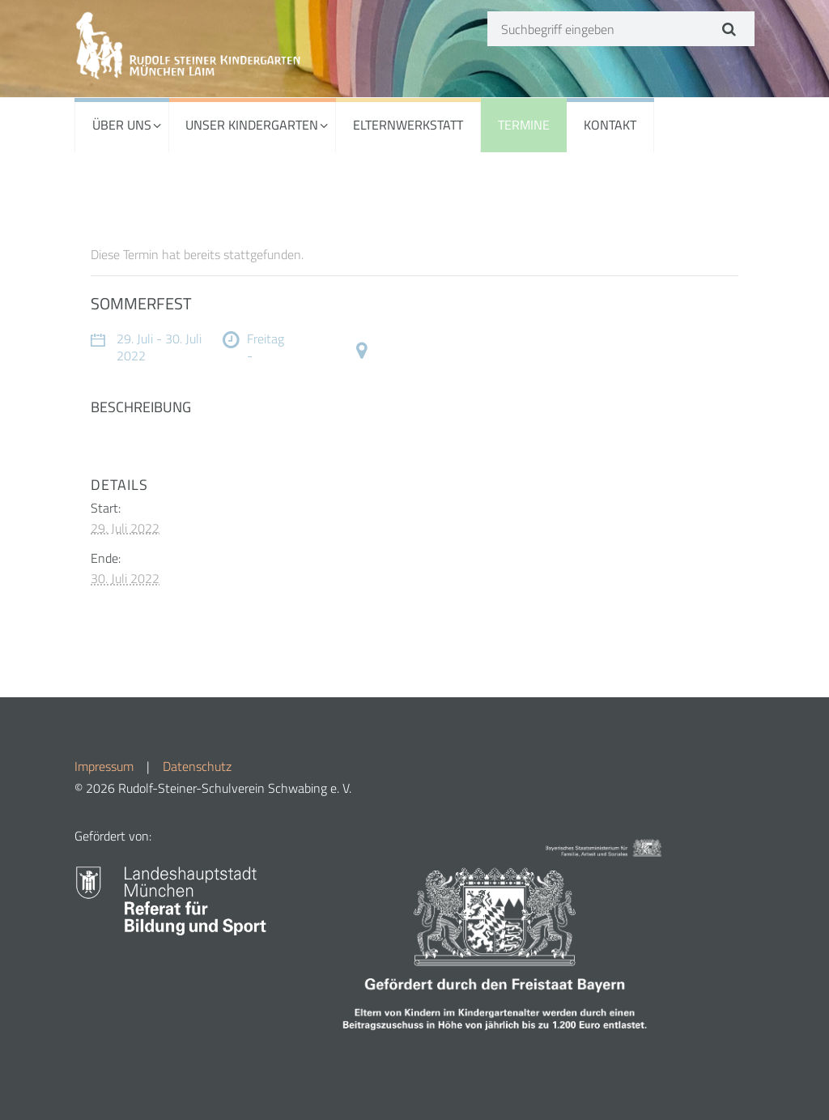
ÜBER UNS (121, 124)
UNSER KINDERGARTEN (251, 124)
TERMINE (524, 124)
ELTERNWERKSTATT (408, 124)
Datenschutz (197, 766)
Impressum (104, 766)
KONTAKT (610, 124)
